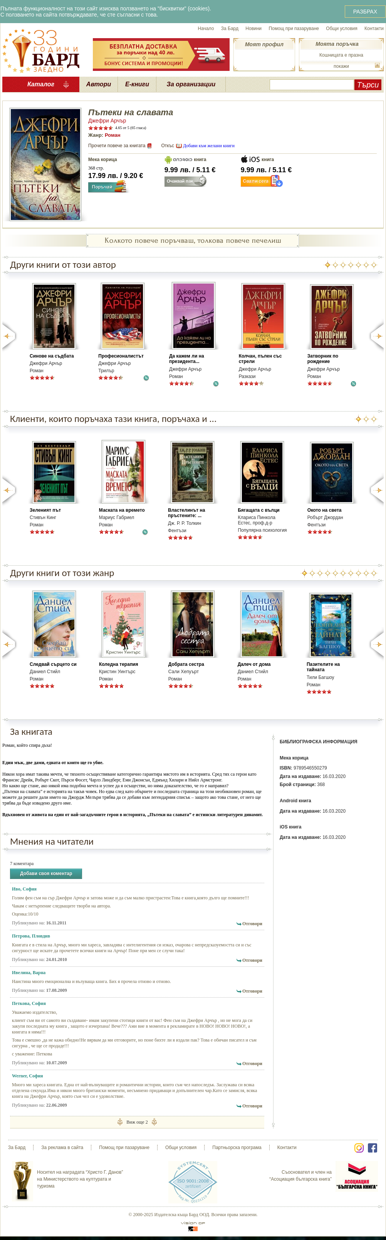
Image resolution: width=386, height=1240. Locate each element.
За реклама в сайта (62, 1147)
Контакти (374, 28)
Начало (206, 28)
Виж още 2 (136, 1122)
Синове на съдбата (52, 356)
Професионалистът (121, 356)
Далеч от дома (254, 664)
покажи (341, 66)
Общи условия (341, 28)
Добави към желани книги (209, 145)
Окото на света (324, 510)
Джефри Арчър (107, 121)
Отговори (252, 923)
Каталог (40, 84)
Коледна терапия (118, 664)
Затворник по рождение (323, 358)
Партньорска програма (236, 1147)
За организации (191, 84)
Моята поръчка (337, 44)
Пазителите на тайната (323, 667)
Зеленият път (45, 510)
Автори (98, 84)
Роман (113, 135)
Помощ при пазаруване (294, 28)
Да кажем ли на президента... (186, 358)
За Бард (229, 28)
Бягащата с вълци (258, 510)
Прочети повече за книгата (116, 145)
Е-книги (137, 84)
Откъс (167, 145)
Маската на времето (122, 510)
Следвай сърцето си (53, 664)
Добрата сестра (186, 664)
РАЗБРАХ (365, 11)
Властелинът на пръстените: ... (186, 512)
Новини (253, 28)
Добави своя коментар (46, 874)
